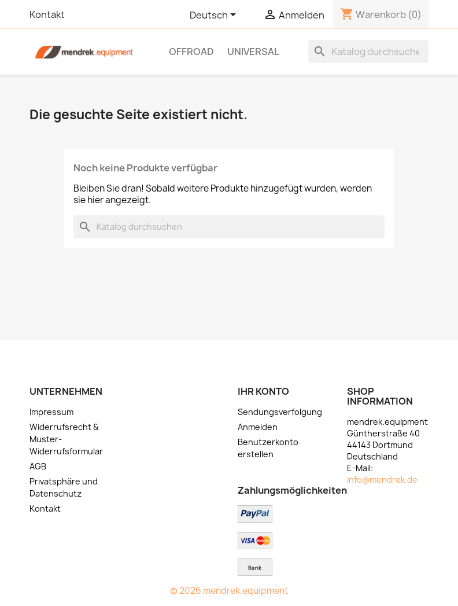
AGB (37, 466)
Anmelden (258, 426)
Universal (253, 51)
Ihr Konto (263, 391)
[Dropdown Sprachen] (215, 16)
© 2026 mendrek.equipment (229, 591)
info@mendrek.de (382, 479)
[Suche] (368, 51)
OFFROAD (191, 51)
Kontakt (47, 14)
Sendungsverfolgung (280, 411)
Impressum (51, 411)
